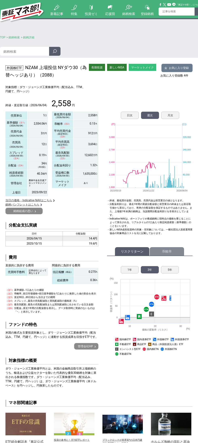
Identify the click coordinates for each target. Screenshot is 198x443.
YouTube (169, 5)
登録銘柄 (147, 14)
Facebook (161, 5)
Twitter (165, 5)
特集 (74, 14)
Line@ (174, 5)
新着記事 (56, 14)
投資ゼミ (91, 14)
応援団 (110, 14)
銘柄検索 (128, 14)
